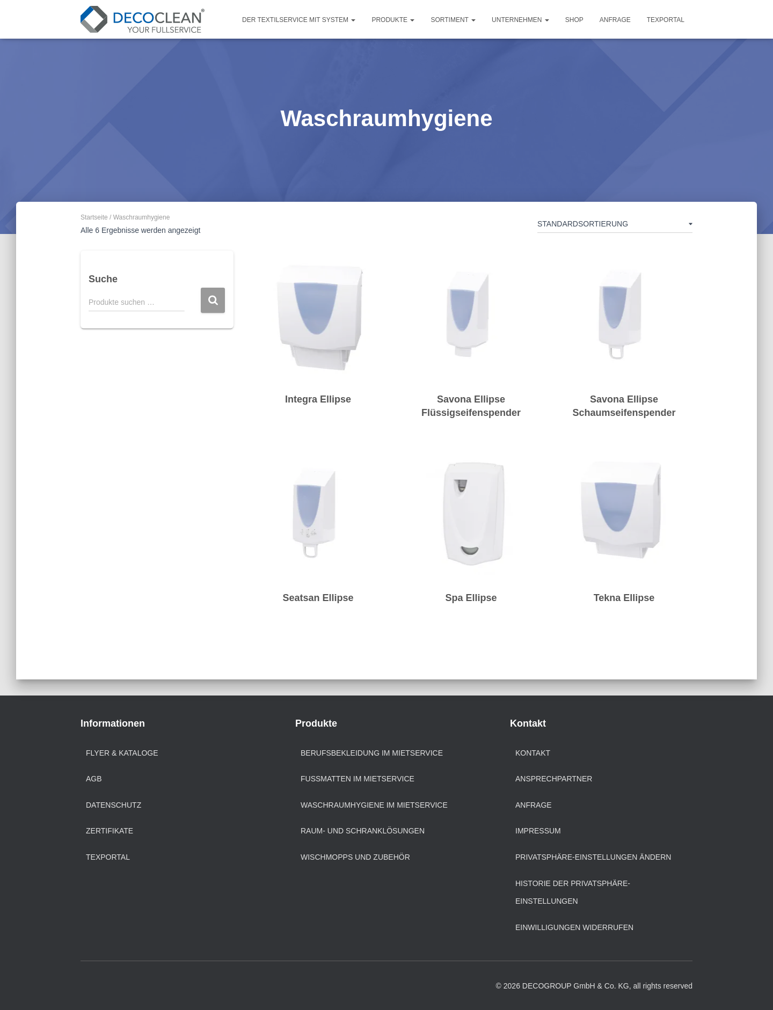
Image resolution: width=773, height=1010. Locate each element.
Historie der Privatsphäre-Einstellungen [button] (572, 892)
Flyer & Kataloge (122, 753)
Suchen (213, 300)
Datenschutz (113, 805)
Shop (574, 20)
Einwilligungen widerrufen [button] (574, 927)
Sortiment (453, 20)
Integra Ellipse (318, 399)
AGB (94, 778)
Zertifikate (109, 830)
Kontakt (532, 753)
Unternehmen (520, 20)
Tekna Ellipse (624, 597)
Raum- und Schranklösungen (363, 830)
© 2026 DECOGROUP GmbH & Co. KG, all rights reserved (594, 986)
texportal (108, 857)
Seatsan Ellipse (317, 597)
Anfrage (615, 20)
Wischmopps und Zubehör (355, 857)
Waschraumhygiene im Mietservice (374, 805)
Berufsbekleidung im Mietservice (372, 753)
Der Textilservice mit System (298, 20)
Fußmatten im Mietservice (357, 778)
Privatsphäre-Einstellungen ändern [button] (593, 857)
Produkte (392, 20)
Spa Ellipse (471, 597)
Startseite (94, 217)
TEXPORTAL (665, 20)
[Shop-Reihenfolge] (614, 226)
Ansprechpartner (553, 778)
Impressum (538, 830)
